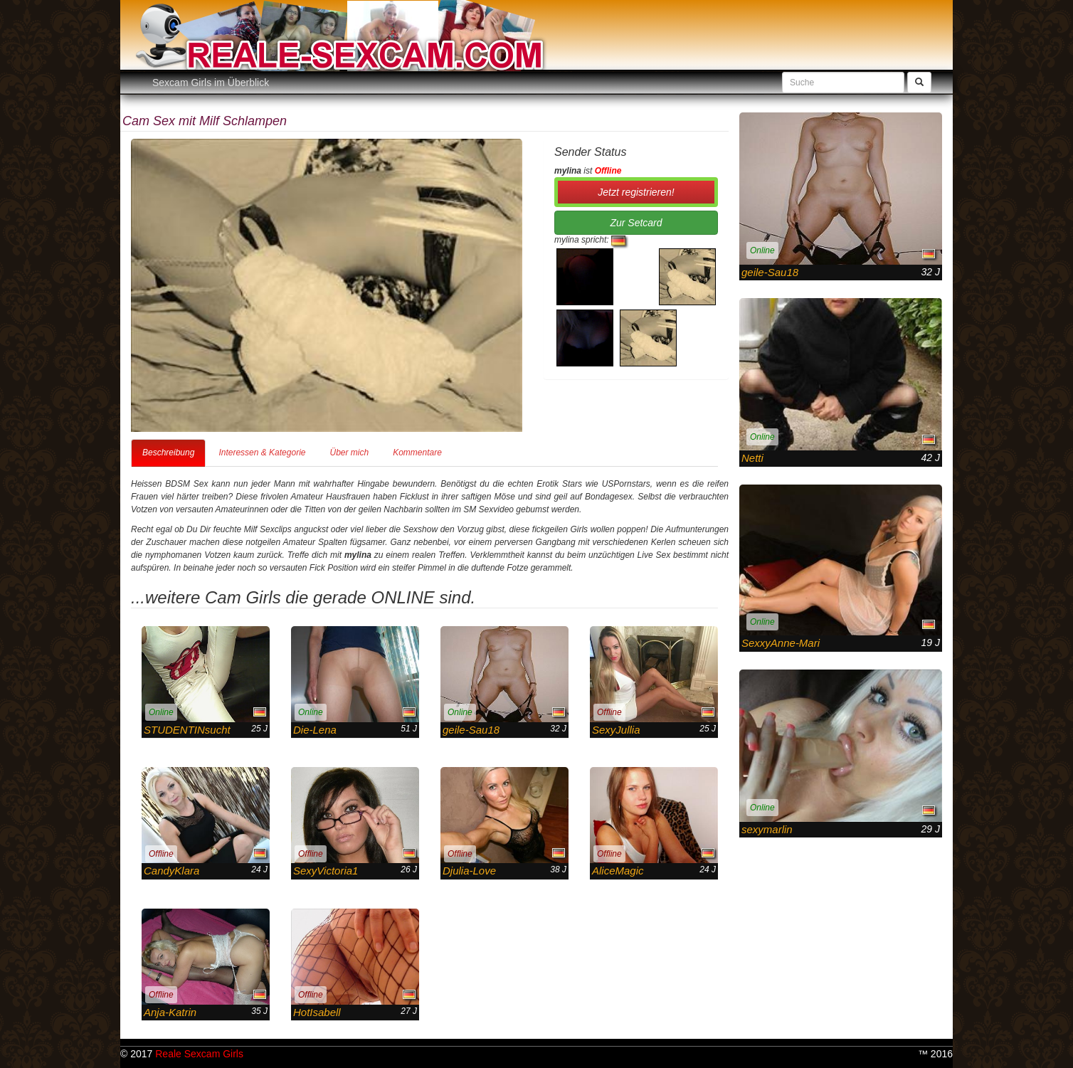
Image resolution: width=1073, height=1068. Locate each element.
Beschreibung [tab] (168, 453)
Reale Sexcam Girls (199, 1053)
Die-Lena (315, 730)
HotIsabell (317, 1012)
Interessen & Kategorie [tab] (261, 453)
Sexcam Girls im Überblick (210, 82)
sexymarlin (767, 829)
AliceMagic (618, 871)
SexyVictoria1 (325, 871)
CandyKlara (171, 871)
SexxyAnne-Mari (780, 643)
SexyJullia (616, 730)
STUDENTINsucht (187, 730)
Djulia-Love (469, 871)
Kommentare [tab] (417, 453)
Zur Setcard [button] (636, 222)
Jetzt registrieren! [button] (636, 192)
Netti (752, 458)
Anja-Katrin (170, 1012)
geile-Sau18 (471, 730)
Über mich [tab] (349, 453)
